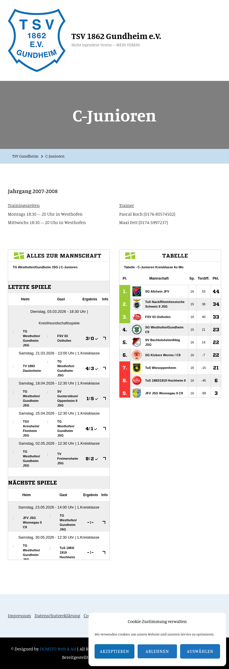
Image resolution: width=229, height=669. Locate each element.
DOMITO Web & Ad (58, 649)
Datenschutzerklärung (57, 615)
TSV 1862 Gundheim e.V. (116, 36)
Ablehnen (157, 651)
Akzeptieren (114, 651)
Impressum (19, 615)
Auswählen (200, 651)
